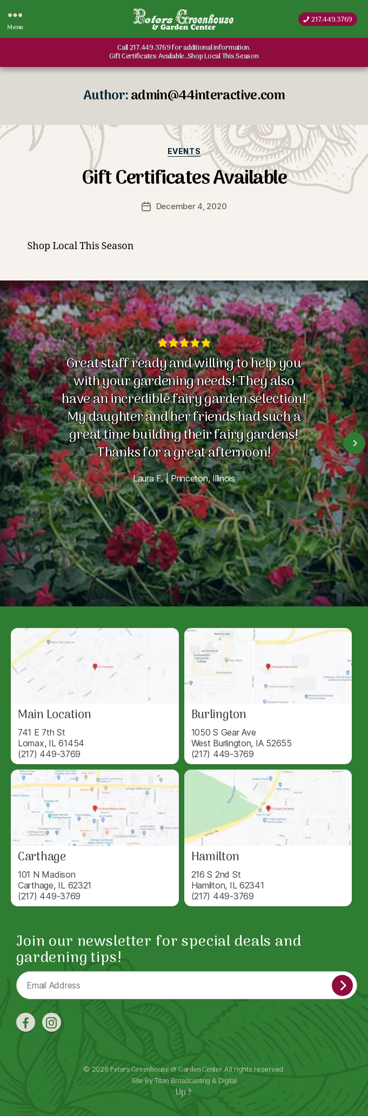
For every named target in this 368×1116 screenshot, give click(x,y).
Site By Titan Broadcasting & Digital (184, 1081)
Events (184, 151)
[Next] (354, 443)
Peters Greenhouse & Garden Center (166, 1069)
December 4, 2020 (191, 206)
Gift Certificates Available (184, 179)
